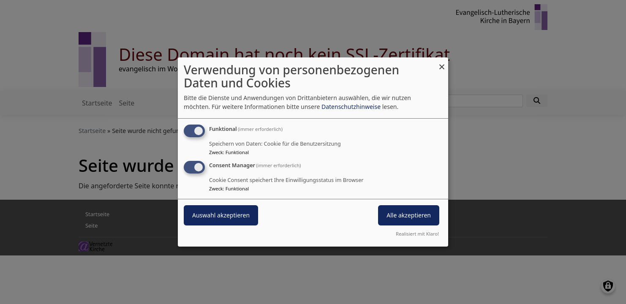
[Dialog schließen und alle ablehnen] (441, 62)
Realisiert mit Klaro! (417, 234)
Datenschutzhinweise (351, 107)
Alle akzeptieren (408, 215)
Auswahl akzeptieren (221, 215)
